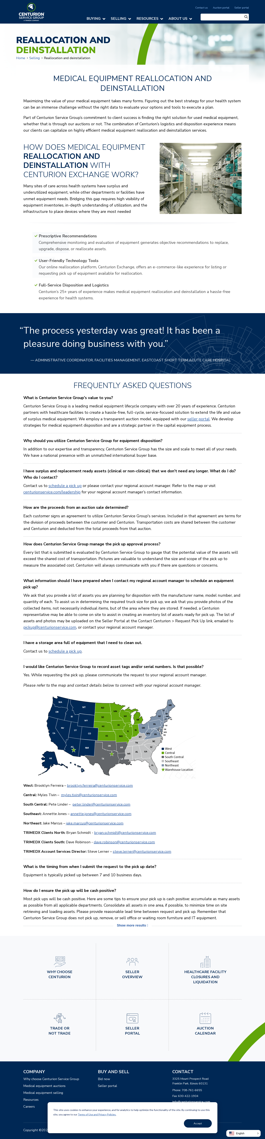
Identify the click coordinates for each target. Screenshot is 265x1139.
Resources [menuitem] (31, 1099)
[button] (243, 1133)
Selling (34, 58)
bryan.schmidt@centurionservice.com (125, 832)
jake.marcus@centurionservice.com (94, 823)
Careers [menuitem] (29, 1106)
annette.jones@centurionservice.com (100, 813)
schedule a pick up (65, 485)
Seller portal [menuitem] (241, 7)
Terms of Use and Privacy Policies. (97, 1114)
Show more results (132, 925)
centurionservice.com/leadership (52, 492)
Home (20, 58)
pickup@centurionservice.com (49, 627)
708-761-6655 (192, 1090)
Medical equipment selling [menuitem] (43, 1093)
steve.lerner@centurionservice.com (142, 851)
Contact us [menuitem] (201, 7)
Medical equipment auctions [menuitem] (44, 1086)
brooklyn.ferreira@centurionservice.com (100, 785)
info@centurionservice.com (191, 1102)
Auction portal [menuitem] (221, 7)
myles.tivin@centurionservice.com (89, 795)
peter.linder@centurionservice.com (101, 804)
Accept (198, 1123)
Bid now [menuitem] (104, 1079)
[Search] (225, 17)
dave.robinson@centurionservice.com (124, 842)
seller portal (198, 419)
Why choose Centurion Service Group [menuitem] (51, 1079)
